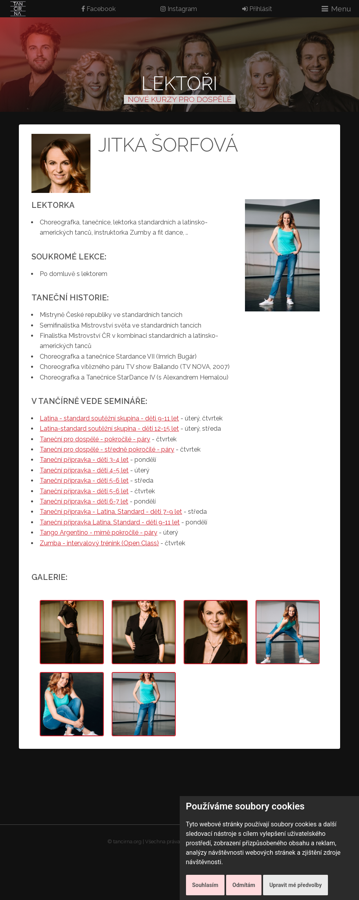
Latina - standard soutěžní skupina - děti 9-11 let (109, 418)
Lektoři (179, 83)
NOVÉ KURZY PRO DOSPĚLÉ (180, 99)
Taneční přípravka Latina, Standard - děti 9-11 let (110, 522)
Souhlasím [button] (205, 885)
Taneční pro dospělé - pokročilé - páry (95, 439)
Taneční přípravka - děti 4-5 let (84, 470)
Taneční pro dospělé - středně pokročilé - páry (107, 449)
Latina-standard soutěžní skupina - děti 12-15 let (109, 428)
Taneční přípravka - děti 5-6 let (84, 480)
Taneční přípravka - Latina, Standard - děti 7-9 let (111, 511)
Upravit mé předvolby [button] (295, 885)
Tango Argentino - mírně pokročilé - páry (98, 532)
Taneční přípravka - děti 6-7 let (84, 501)
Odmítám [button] (243, 885)
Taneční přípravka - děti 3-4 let (84, 459)
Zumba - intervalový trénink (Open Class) (99, 543)
